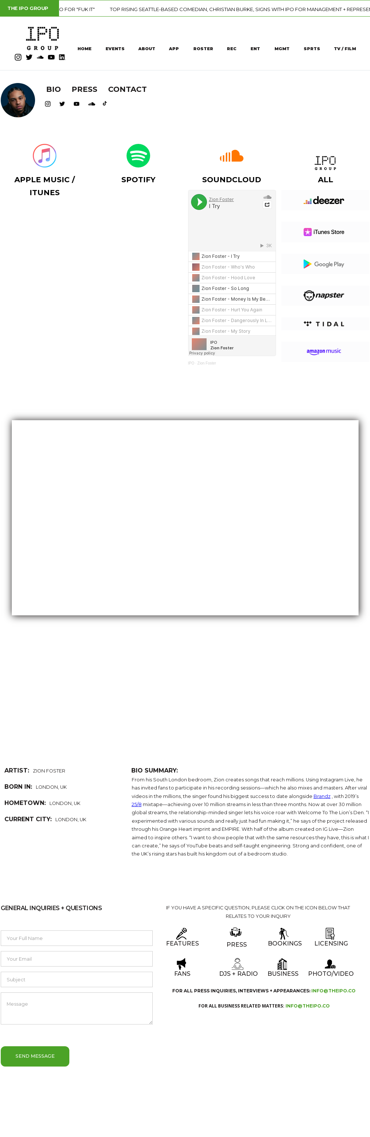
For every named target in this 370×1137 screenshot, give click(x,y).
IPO (191, 363)
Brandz (322, 796)
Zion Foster (206, 363)
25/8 (137, 804)
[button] (15, 698)
